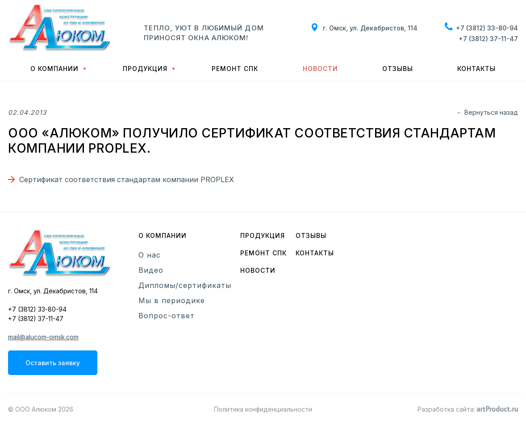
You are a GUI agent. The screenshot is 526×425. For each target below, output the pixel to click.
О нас (149, 254)
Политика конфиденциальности (263, 409)
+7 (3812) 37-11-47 (488, 38)
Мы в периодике (171, 300)
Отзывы (397, 68)
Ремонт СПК (235, 68)
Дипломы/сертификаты (184, 285)
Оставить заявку (52, 363)
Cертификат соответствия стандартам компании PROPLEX (126, 179)
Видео (150, 270)
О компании (54, 68)
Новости (320, 68)
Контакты (476, 68)
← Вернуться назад (487, 112)
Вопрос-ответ (166, 315)
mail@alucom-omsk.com (43, 337)
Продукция (145, 68)
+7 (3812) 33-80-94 (487, 28)
